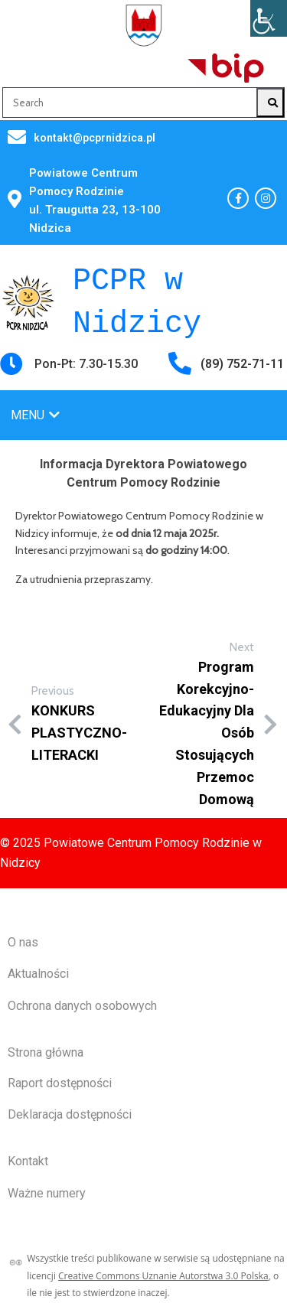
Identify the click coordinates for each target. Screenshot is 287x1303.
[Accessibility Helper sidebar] (268, 18)
